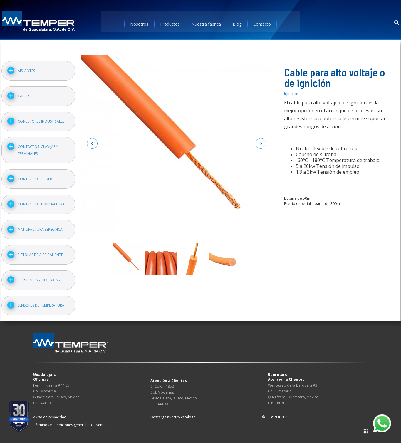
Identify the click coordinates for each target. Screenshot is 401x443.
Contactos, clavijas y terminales (37, 147)
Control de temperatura (40, 200)
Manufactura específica (39, 226)
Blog (237, 22)
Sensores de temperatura (40, 302)
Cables (23, 92)
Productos (170, 22)
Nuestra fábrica (206, 22)
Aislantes (25, 67)
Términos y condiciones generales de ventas (70, 421)
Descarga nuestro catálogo (173, 413)
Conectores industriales (40, 118)
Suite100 (365, 428)
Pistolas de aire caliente (39, 251)
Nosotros (139, 22)
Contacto (262, 22)
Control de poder (34, 175)
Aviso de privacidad (49, 413)
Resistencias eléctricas (38, 276)
